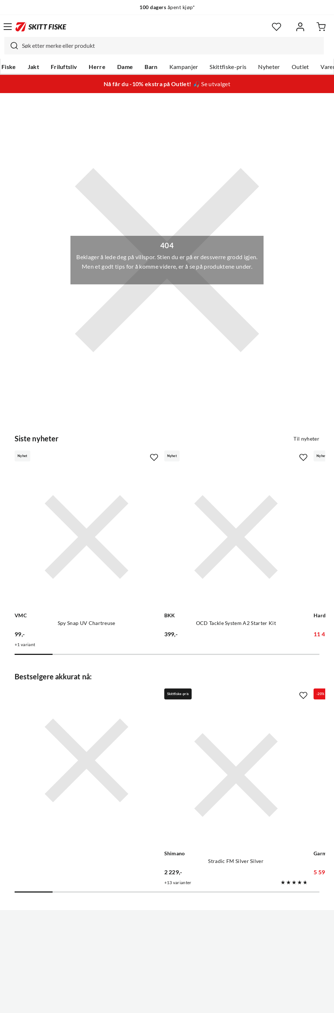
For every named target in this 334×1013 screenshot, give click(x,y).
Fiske (8, 67)
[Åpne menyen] (7, 27)
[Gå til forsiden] (40, 26)
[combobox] (164, 45)
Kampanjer (183, 67)
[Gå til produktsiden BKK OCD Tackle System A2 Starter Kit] (159, 511)
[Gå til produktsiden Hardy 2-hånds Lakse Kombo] (258, 511)
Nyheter (269, 67)
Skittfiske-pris (228, 67)
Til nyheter (306, 439)
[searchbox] (171, 45)
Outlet (300, 67)
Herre (97, 67)
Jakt (33, 67)
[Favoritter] (276, 26)
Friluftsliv (64, 67)
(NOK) (166, 979)
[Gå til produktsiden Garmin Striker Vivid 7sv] (258, 698)
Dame (125, 67)
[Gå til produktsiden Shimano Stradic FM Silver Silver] (159, 698)
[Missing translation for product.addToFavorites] (103, 457)
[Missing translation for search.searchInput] (11, 46)
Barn (151, 67)
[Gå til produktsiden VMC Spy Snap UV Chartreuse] (61, 511)
